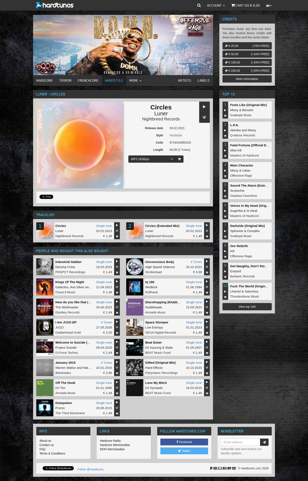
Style (159, 135)
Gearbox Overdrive (243, 195)
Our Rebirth (239, 246)
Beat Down (153, 342)
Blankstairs (63, 373)
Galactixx (62, 287)
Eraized (235, 271)
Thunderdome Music (244, 296)
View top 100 (247, 306)
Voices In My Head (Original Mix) (254, 205)
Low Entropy (154, 327)
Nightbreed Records (161, 119)
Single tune (104, 226)
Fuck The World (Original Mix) (252, 286)
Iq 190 (149, 282)
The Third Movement (70, 413)
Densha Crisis (65, 267)
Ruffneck (151, 292)
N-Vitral (252, 211)
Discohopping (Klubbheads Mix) (169, 302)
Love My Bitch (156, 383)
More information (247, 79)
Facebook (184, 442)
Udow (246, 170)
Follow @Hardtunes (90, 469)
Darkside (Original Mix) (247, 226)
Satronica (251, 291)
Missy (234, 110)
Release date (154, 128)
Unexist (235, 291)
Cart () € (245, 5)
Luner (161, 113)
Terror (65, 80)
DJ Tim (60, 388)
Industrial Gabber (68, 262)
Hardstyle (114, 80)
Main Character (241, 165)
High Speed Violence (160, 267)
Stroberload (153, 272)
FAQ (42, 449)
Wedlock (151, 287)
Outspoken (63, 403)
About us (45, 440)
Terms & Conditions (52, 453)
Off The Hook (65, 383)
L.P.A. (234, 125)
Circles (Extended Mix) (162, 226)
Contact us (46, 445)
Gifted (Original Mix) (160, 362)
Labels (204, 80)
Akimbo (235, 130)
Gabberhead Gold (68, 332)
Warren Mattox (65, 367)
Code (159, 142)
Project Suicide (66, 347)
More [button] (135, 80)
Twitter (184, 451)
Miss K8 (235, 150)
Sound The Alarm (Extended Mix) (255, 185)
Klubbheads (153, 307)
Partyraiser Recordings (161, 373)
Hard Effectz (154, 367)
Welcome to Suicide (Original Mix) (80, 342)
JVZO (59, 327)
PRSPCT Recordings (70, 272)
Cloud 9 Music (65, 292)
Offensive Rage (241, 175)
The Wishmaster (66, 307)
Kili (232, 251)
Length (158, 149)
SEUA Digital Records (160, 332)
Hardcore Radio (110, 440)
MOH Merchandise (112, 449)
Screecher (237, 190)
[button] (199, 5)
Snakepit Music (241, 115)
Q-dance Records (242, 135)
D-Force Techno (66, 352)
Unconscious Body (159, 262)
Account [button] (216, 5)
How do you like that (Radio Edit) (80, 302)
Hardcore (44, 80)
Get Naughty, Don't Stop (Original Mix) (259, 266)
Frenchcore (88, 80)
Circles (60, 226)
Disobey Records (67, 312)
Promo (60, 408)
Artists (184, 80)
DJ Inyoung (153, 347)
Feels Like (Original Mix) (248, 105)
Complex (253, 231)
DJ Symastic (154, 388)
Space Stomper (156, 322)
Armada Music (155, 312)
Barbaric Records (242, 276)
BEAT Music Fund (158, 352)
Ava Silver (77, 287)
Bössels (247, 110)
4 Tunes (196, 262)
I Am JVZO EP (65, 322)
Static (169, 347)
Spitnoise (236, 231)
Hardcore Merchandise (115, 445)
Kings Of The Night (69, 282)
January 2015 (65, 362)
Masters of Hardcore (244, 155)
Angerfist (236, 211)
